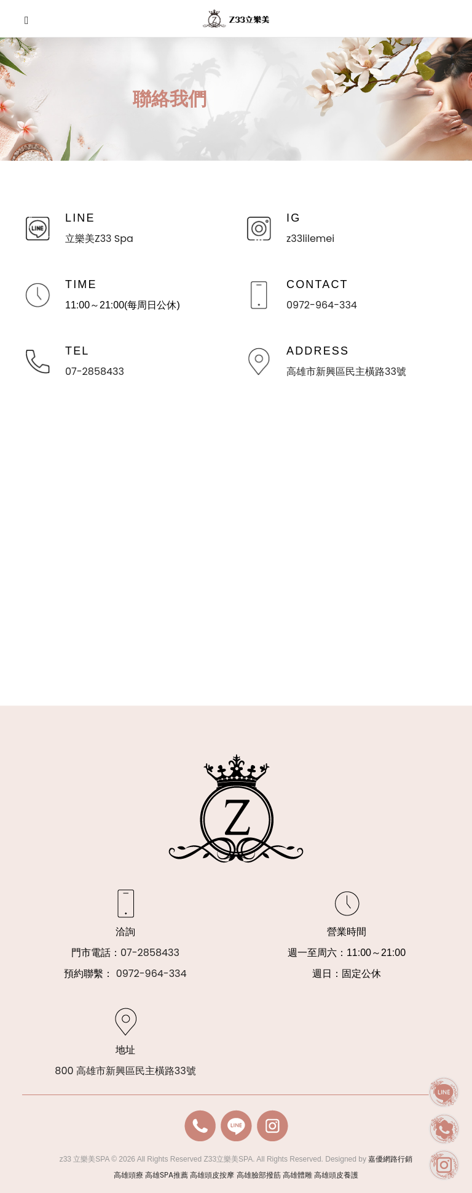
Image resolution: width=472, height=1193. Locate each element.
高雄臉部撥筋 (259, 1175)
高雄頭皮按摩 (212, 1175)
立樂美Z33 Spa (99, 238)
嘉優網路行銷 (390, 1159)
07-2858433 (94, 371)
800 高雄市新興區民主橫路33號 (125, 1071)
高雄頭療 (128, 1175)
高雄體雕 (297, 1175)
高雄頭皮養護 (336, 1175)
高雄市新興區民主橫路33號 (346, 371)
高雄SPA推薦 (166, 1175)
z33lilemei (310, 238)
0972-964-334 (321, 305)
